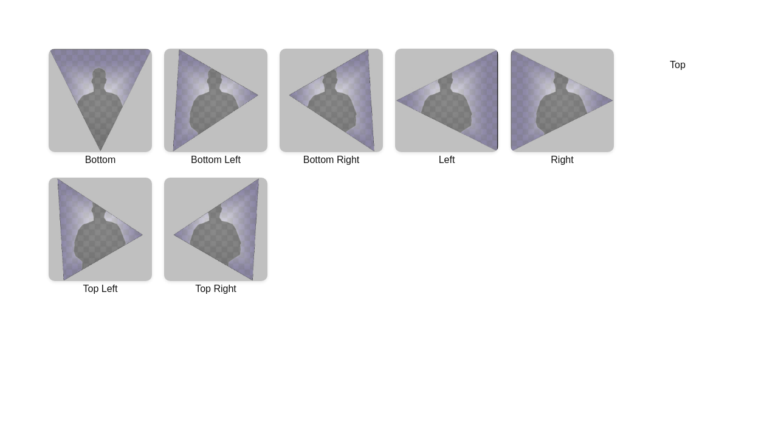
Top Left (100, 236)
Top (678, 65)
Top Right (215, 236)
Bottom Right (331, 107)
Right (562, 107)
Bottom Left (215, 107)
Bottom (100, 107)
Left (446, 107)
